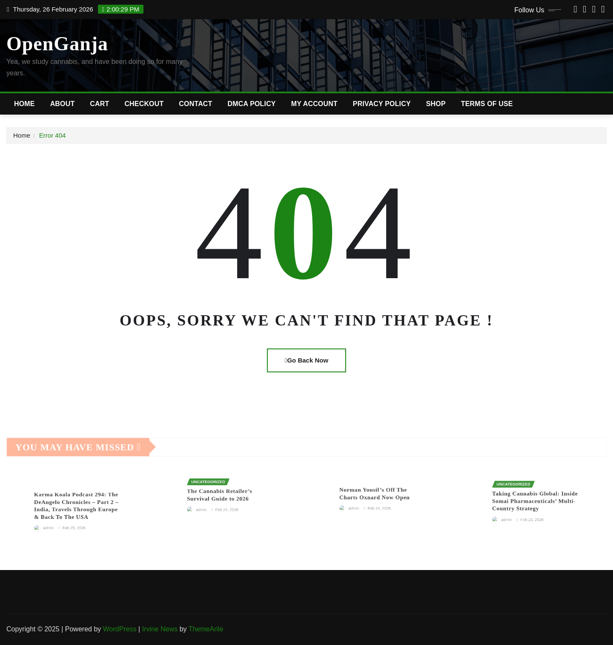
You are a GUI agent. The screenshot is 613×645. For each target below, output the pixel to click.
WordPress (120, 629)
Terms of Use (487, 103)
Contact (195, 103)
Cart (99, 103)
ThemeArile (206, 629)
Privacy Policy (382, 103)
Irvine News (160, 629)
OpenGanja (57, 44)
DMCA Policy (252, 103)
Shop (436, 103)
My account (314, 103)
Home (24, 103)
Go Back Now (306, 360)
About (62, 103)
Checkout (143, 103)
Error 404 (52, 135)
